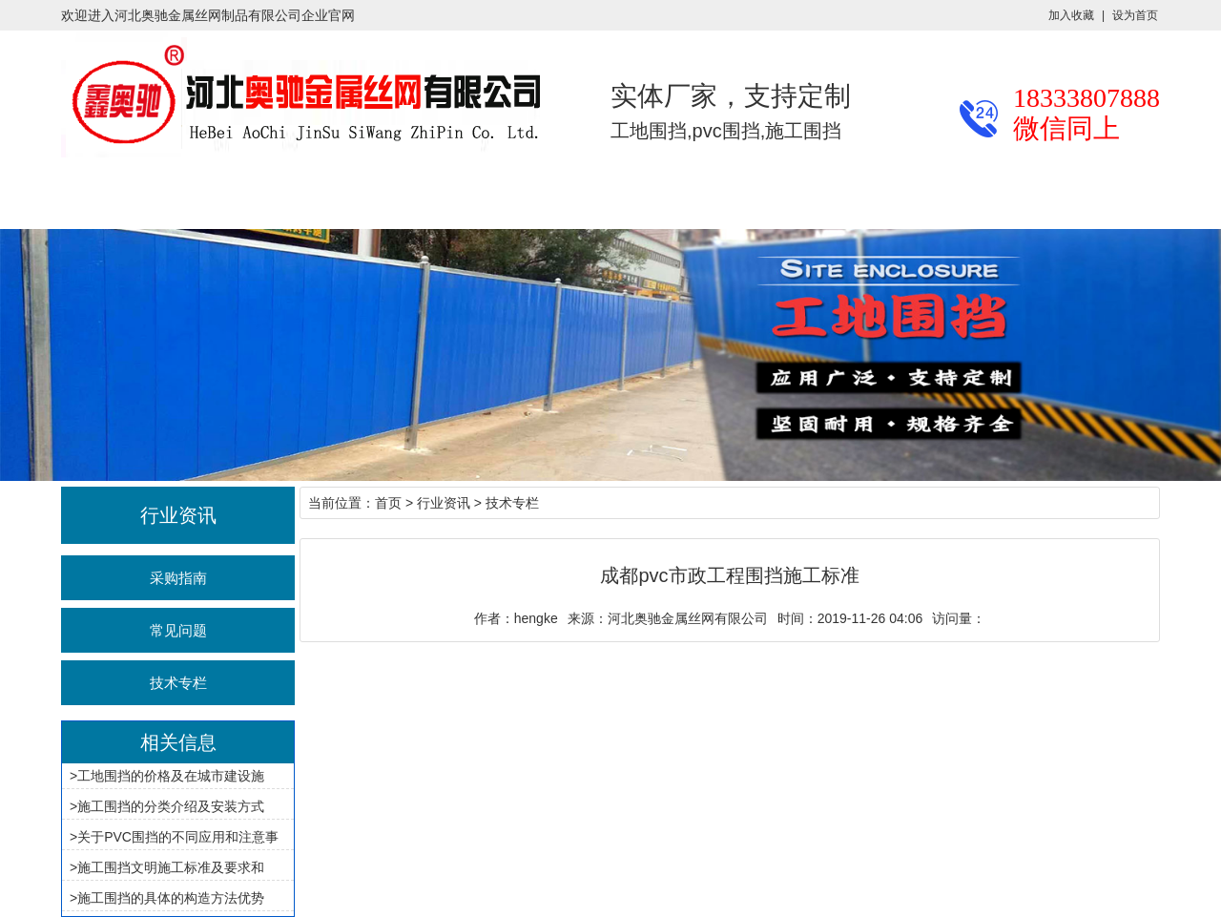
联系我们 (793, 196)
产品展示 (183, 196)
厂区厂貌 (549, 196)
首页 (388, 503)
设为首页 (1135, 15)
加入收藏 (1071, 15)
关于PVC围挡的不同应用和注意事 (178, 836)
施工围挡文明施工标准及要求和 (170, 867)
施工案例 (427, 196)
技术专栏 (178, 683)
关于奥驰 (671, 196)
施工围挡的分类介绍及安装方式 (170, 806)
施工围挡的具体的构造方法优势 (170, 898)
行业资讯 (305, 196)
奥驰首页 (61, 196)
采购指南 (178, 578)
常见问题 (178, 630)
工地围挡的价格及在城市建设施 (170, 775)
